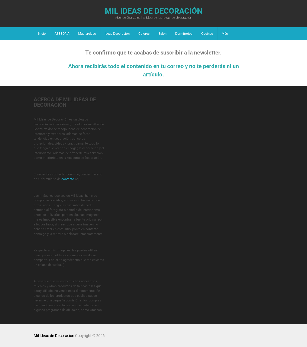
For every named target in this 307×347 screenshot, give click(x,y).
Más (225, 34)
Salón (162, 34)
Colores (144, 34)
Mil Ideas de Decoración (153, 11)
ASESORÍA (62, 34)
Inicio (42, 34)
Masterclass (87, 34)
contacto (67, 179)
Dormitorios (184, 34)
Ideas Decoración (117, 34)
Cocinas (207, 34)
